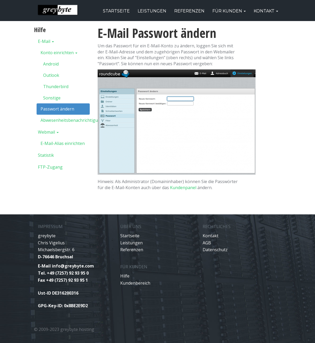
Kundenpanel (183, 187)
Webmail (48, 132)
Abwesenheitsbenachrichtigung (65, 120)
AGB (207, 243)
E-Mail (46, 41)
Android (51, 64)
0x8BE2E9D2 (76, 306)
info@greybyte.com (73, 266)
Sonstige (52, 98)
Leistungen (152, 10)
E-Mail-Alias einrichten (63, 143)
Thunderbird (55, 86)
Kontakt (266, 10)
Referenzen (189, 10)
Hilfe (124, 276)
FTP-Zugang (50, 167)
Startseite (116, 10)
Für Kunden (229, 10)
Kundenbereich (135, 283)
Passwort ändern (57, 109)
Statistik (46, 155)
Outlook (51, 75)
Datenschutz (215, 250)
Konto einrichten (59, 53)
